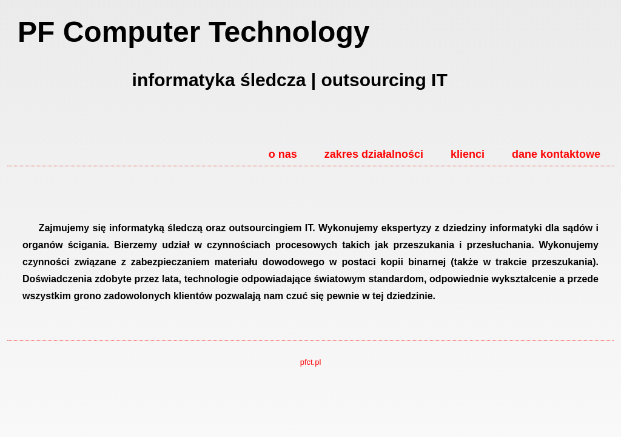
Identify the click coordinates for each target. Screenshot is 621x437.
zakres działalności (373, 154)
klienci (468, 154)
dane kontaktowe (556, 154)
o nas (283, 154)
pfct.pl (310, 362)
